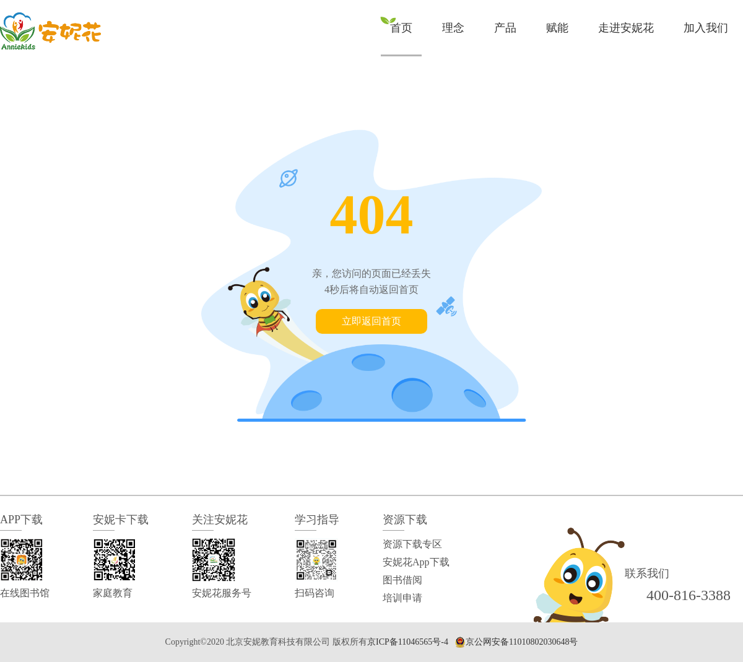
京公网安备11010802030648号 (522, 642)
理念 (453, 28)
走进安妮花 (626, 28)
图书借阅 (402, 580)
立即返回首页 (371, 321)
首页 (401, 28)
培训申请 (402, 598)
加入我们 (706, 28)
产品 (505, 28)
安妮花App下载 (416, 562)
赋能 (557, 28)
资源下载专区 (412, 544)
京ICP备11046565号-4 (407, 642)
